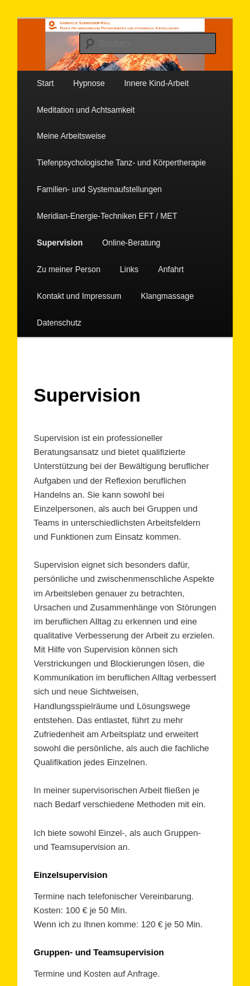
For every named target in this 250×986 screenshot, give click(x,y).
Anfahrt (171, 269)
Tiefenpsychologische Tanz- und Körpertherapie (121, 162)
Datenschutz (59, 323)
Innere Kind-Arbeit (156, 83)
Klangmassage (167, 296)
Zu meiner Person (68, 269)
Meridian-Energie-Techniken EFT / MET (107, 216)
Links (129, 269)
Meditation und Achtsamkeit (86, 110)
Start (45, 83)
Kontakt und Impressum (79, 296)
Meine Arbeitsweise (71, 136)
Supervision (60, 243)
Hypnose (89, 83)
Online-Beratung (131, 243)
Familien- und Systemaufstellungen (99, 189)
